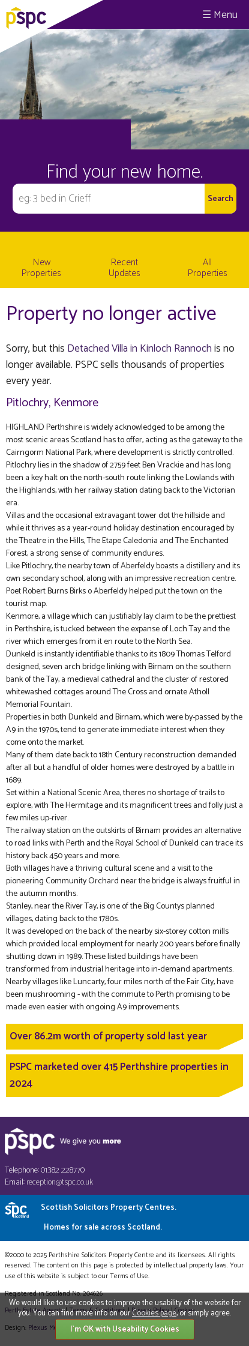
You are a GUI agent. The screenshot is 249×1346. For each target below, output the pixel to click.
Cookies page (154, 1313)
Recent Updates (124, 267)
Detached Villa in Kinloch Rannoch (139, 348)
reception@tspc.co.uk (59, 1182)
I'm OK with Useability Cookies (124, 1329)
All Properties (207, 267)
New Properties (41, 267)
